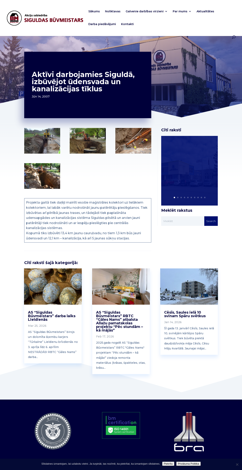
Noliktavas (113, 11)
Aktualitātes (205, 11)
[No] (237, 464)
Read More (179, 185)
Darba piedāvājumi (102, 24)
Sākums (94, 11)
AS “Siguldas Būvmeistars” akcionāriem (181, 167)
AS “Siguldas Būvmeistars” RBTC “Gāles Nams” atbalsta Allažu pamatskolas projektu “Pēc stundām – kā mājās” (119, 321)
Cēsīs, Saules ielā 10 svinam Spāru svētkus (185, 314)
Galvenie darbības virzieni (145, 11)
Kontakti (127, 24)
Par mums (180, 11)
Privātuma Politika (188, 463)
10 (204, 197)
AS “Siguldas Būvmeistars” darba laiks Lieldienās (51, 316)
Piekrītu (168, 463)
